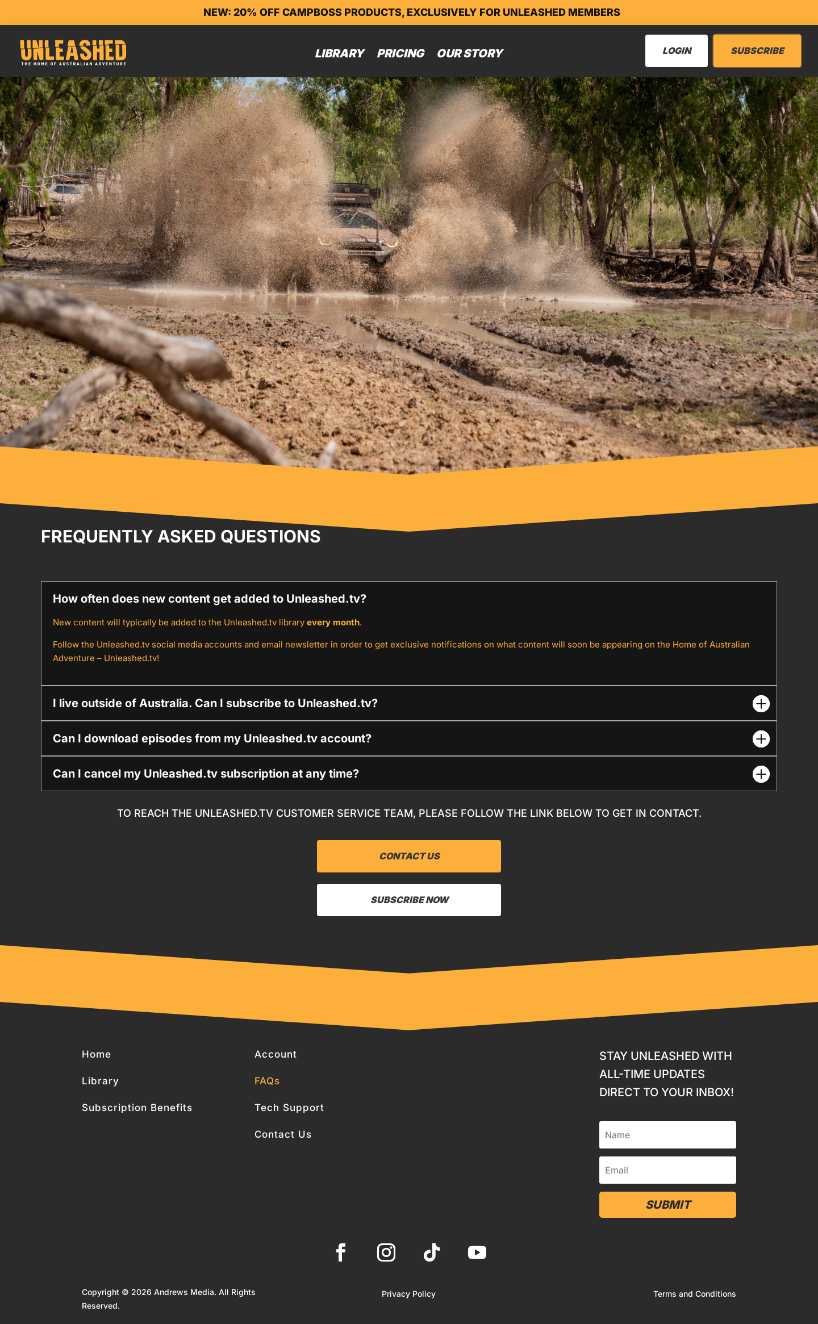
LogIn (676, 50)
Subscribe (757, 50)
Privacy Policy (409, 1294)
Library (339, 53)
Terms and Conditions (694, 1294)
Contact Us (409, 856)
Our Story (469, 53)
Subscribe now (409, 899)
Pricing (400, 53)
